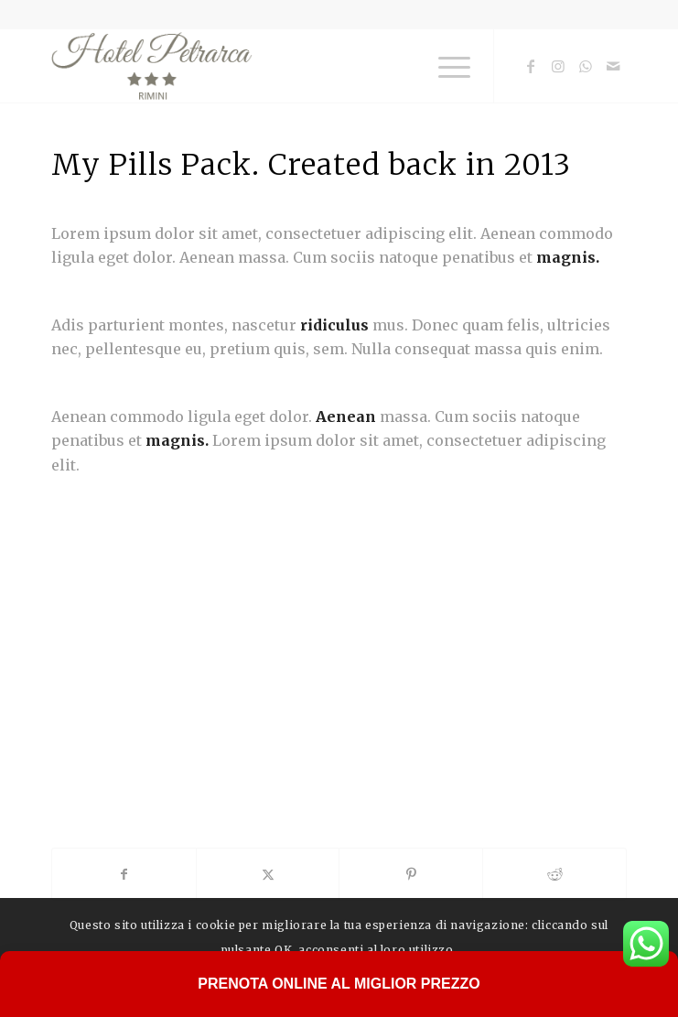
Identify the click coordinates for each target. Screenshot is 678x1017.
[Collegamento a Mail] (613, 66)
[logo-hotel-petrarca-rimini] (281, 66)
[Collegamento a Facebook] (530, 66)
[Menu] (445, 66)
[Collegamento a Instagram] (558, 66)
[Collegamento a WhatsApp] (585, 66)
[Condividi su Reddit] (554, 874)
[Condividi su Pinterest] (410, 874)
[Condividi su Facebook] (124, 874)
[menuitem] (445, 66)
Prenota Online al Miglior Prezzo (338, 983)
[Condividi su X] (268, 874)
